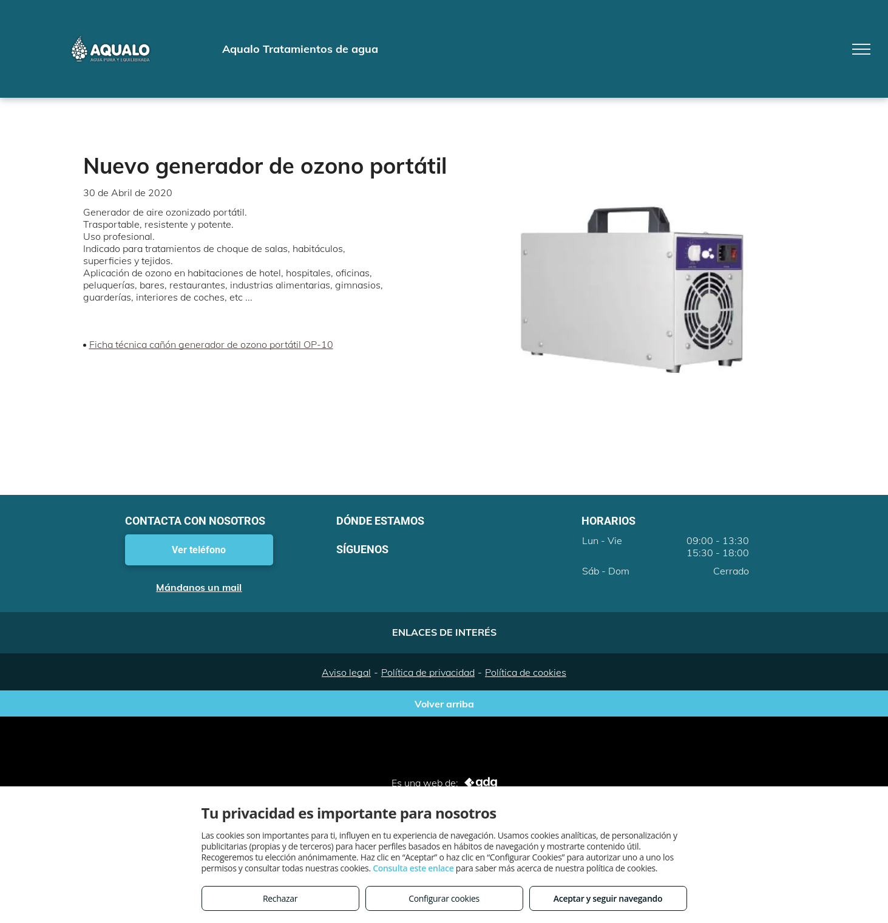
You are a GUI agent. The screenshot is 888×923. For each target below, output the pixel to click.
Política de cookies (525, 672)
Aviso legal (346, 672)
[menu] (861, 49)
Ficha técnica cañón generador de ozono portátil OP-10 (211, 344)
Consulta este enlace (413, 868)
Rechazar (280, 898)
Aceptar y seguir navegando (608, 898)
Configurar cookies (444, 898)
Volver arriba (444, 704)
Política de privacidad (428, 672)
